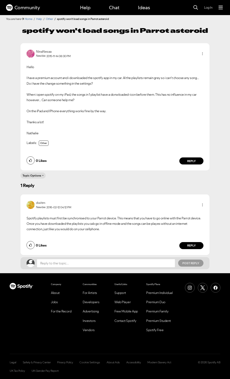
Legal (13, 362)
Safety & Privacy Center (37, 362)
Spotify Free (154, 330)
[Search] (195, 7)
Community (23, 7)
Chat (114, 7)
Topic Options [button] (32, 176)
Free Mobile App (126, 311)
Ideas (144, 7)
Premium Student (158, 320)
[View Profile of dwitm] (40, 202)
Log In (208, 7)
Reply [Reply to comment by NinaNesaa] (191, 161)
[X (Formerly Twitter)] (202, 288)
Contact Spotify (125, 320)
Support (120, 293)
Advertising (91, 311)
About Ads (113, 362)
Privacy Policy (65, 362)
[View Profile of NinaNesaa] (44, 51)
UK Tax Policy (17, 371)
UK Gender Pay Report (45, 371)
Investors (89, 320)
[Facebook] (215, 288)
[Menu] (220, 7)
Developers (91, 302)
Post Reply (190, 263)
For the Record (61, 311)
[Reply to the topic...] (106, 263)
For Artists (90, 293)
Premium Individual (159, 293)
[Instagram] (190, 288)
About (55, 293)
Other (49, 19)
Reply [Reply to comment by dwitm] (191, 245)
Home (28, 19)
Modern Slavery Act (159, 362)
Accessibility (133, 362)
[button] (202, 54)
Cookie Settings (89, 362)
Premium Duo (155, 302)
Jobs (54, 302)
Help (85, 7)
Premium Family (157, 311)
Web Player (122, 302)
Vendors (89, 330)
